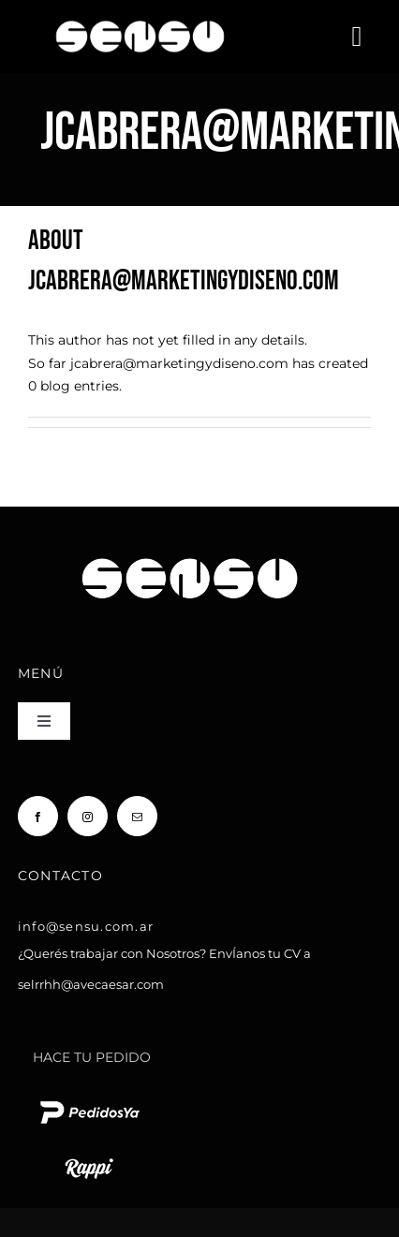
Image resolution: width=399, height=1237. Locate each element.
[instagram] (87, 816)
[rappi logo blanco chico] (89, 1156)
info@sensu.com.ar (86, 926)
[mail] (137, 816)
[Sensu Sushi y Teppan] (140, 15)
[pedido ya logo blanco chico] (89, 1100)
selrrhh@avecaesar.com (91, 984)
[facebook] (38, 816)
